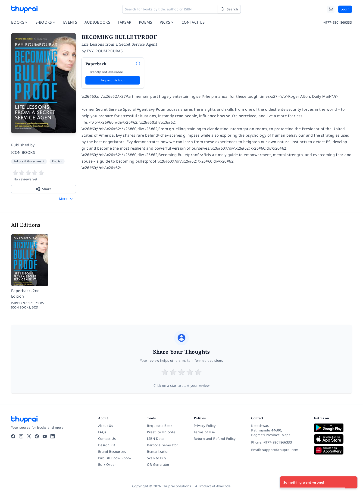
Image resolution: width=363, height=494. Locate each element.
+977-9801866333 (337, 22)
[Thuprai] (24, 9)
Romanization (158, 451)
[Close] (351, 482)
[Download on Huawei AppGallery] (333, 450)
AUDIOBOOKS (97, 22)
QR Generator (158, 464)
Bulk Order (107, 464)
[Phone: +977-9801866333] (279, 442)
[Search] (229, 9)
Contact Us (107, 438)
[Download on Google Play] (333, 427)
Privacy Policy (205, 425)
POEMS (145, 22)
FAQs (102, 432)
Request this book (113, 80)
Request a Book (159, 425)
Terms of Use (204, 432)
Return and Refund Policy (215, 438)
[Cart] (331, 9)
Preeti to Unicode (161, 432)
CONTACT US (193, 22)
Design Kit (106, 445)
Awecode (223, 486)
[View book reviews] (43, 176)
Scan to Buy (156, 458)
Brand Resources (112, 451)
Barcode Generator (162, 445)
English (57, 161)
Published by (23, 145)
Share (44, 189)
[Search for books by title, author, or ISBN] (181, 9)
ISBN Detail (156, 438)
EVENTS (70, 22)
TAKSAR (124, 22)
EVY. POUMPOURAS (105, 50)
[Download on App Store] (333, 439)
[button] (66, 198)
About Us (105, 425)
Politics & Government (29, 161)
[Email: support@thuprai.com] (279, 449)
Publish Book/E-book (114, 458)
